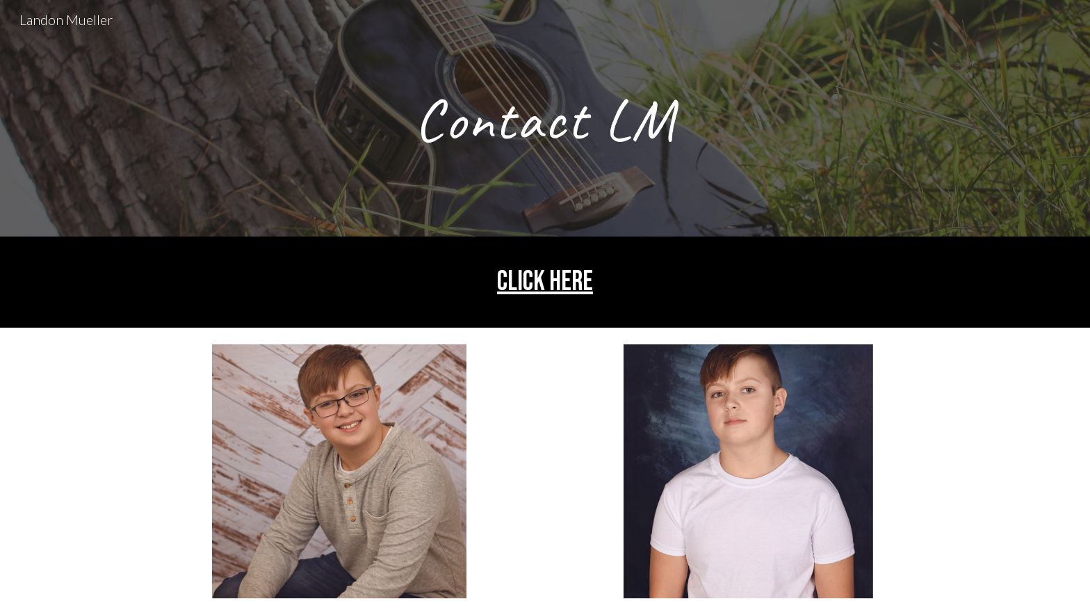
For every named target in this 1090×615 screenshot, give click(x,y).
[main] (545, 118)
